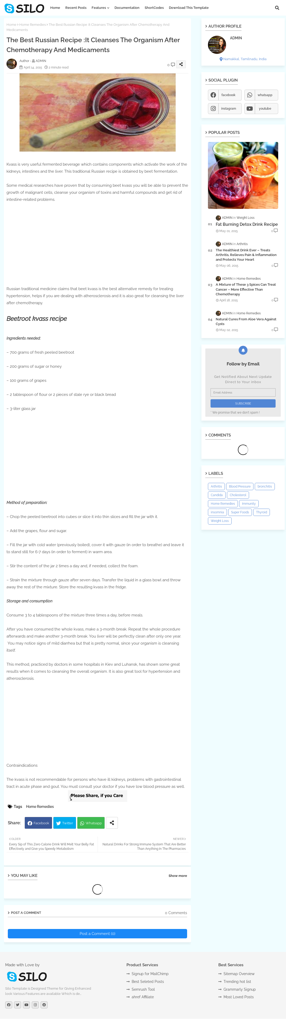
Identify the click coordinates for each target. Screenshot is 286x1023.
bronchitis (265, 486)
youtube (265, 108)
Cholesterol (238, 495)
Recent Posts (75, 8)
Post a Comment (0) (97, 933)
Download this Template (189, 8)
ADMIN (236, 38)
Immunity (249, 504)
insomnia (217, 512)
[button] (277, 8)
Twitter (67, 823)
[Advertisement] (97, 239)
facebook (228, 95)
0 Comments (176, 913)
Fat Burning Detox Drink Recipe (247, 224)
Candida (217, 495)
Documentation (127, 8)
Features (99, 8)
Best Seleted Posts (148, 982)
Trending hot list (237, 982)
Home (55, 8)
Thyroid (261, 512)
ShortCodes (154, 8)
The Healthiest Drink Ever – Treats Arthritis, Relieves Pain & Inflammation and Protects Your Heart (246, 254)
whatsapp (265, 95)
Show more (178, 876)
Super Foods (240, 512)
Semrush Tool (143, 989)
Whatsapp (94, 823)
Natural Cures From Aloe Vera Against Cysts (246, 321)
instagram (228, 108)
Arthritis (216, 486)
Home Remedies (32, 25)
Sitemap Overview (239, 974)
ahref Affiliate (143, 997)
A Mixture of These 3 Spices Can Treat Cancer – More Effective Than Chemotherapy (246, 289)
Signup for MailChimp (150, 974)
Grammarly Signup (240, 989)
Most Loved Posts (239, 997)
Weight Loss (220, 521)
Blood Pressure (240, 486)
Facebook (41, 823)
